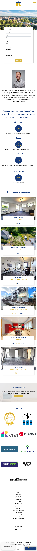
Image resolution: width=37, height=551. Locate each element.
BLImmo (18, 508)
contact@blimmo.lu (18, 518)
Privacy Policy (24, 548)
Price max (9, 53)
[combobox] (18, 32)
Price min (9, 47)
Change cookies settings (15, 544)
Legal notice (19, 542)
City (7, 41)
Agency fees (27, 542)
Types (7, 35)
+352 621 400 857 (18, 516)
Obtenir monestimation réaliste (30, 548)
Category (8, 29)
